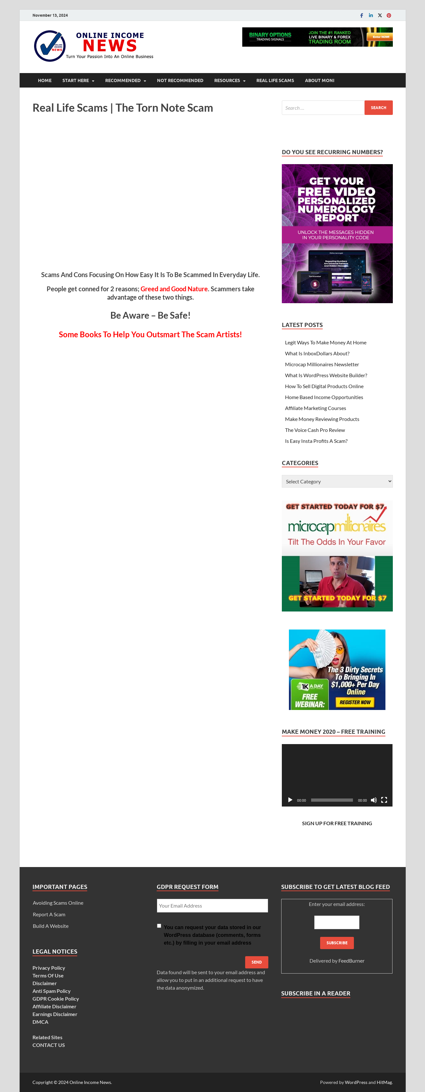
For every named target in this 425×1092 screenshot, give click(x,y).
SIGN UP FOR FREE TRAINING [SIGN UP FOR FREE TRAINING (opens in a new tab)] (337, 823)
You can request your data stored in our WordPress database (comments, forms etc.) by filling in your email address (212, 935)
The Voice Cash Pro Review (315, 430)
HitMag (384, 1082)
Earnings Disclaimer (55, 1014)
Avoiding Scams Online (58, 903)
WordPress (356, 1082)
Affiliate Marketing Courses (315, 408)
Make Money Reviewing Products (322, 419)
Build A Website (51, 926)
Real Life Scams (275, 80)
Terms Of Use (48, 975)
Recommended (123, 80)
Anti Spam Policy (51, 991)
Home (44, 80)
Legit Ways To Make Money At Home (325, 342)
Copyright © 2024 (50, 1082)
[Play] (290, 800)
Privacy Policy (48, 968)
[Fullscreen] (384, 800)
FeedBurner (351, 960)
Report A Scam (49, 914)
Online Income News (90, 1082)
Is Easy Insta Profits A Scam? (316, 441)
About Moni (319, 80)
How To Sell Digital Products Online (324, 386)
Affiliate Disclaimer (54, 1006)
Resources (227, 80)
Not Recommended (180, 80)
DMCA (40, 1022)
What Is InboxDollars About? (317, 353)
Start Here (75, 80)
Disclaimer (44, 983)
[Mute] (374, 800)
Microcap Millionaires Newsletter (322, 364)
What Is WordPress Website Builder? (326, 375)
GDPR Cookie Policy (55, 998)
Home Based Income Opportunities (324, 397)
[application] (337, 775)
